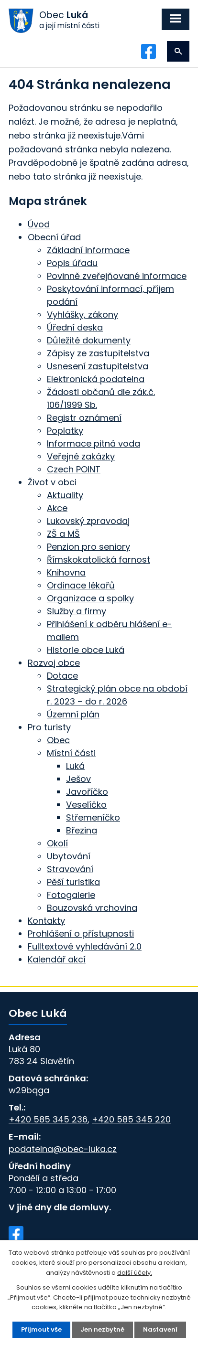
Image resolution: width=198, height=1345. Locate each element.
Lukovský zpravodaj (88, 521)
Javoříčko (87, 792)
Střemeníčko (93, 817)
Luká (75, 766)
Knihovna (66, 572)
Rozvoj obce (54, 663)
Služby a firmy (76, 611)
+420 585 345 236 (48, 1119)
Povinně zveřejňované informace (117, 276)
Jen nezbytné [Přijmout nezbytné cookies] (102, 1329)
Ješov (78, 779)
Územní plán (73, 714)
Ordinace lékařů (81, 585)
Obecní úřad (54, 237)
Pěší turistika (73, 882)
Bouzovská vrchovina (92, 908)
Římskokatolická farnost (98, 560)
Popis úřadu (72, 263)
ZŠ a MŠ (63, 534)
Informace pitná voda (93, 443)
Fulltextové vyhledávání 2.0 (85, 946)
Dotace (62, 676)
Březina (81, 830)
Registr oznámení (84, 418)
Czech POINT (73, 469)
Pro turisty (49, 727)
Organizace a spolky (90, 598)
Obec (58, 740)
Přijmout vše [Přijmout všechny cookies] (41, 1329)
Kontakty (46, 921)
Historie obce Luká (85, 650)
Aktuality (65, 495)
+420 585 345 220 (131, 1119)
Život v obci (52, 482)
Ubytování (68, 856)
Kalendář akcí (57, 959)
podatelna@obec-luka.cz (63, 1149)
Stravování (70, 869)
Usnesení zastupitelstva (97, 366)
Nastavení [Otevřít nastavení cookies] (160, 1329)
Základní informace (88, 250)
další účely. (134, 1272)
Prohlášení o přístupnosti (81, 933)
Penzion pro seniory (88, 547)
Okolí (57, 843)
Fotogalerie (71, 895)
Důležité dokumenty (89, 340)
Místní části (71, 753)
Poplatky (65, 431)
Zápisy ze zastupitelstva (98, 353)
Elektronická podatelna (95, 379)
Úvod (39, 224)
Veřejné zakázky (81, 456)
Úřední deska (75, 327)
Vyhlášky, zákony (82, 314)
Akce (57, 508)
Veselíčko (86, 805)
